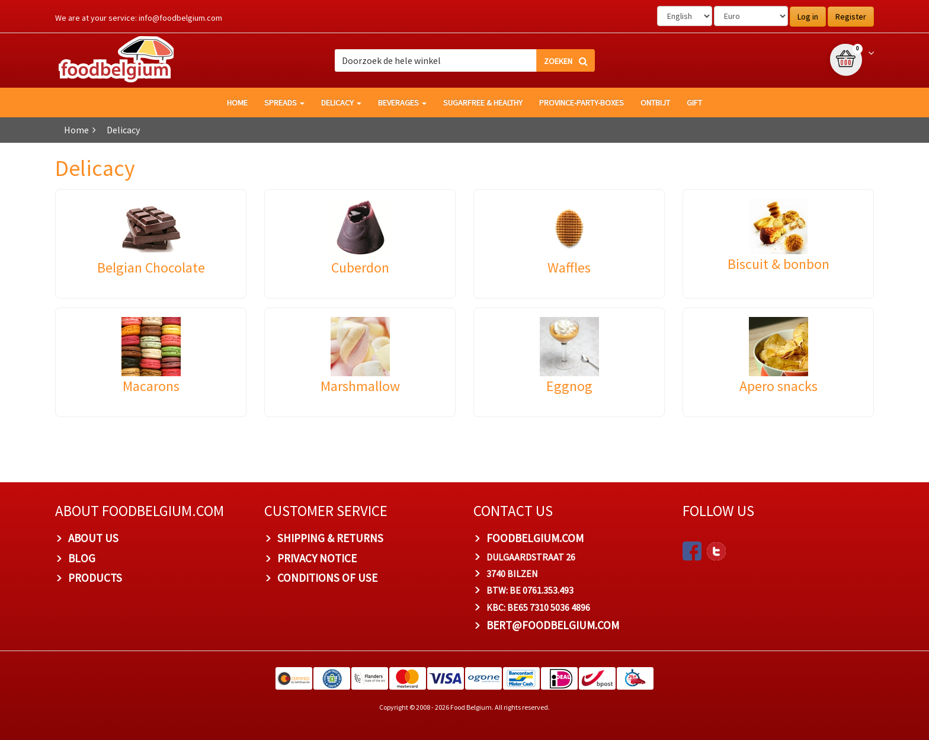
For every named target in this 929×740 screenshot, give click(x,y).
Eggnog (569, 386)
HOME (237, 102)
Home (76, 130)
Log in (807, 16)
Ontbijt (655, 102)
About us (93, 538)
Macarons (151, 386)
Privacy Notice (317, 558)
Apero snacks (778, 386)
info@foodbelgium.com (180, 17)
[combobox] (464, 60)
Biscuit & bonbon (778, 264)
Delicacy (341, 102)
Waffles (569, 267)
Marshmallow (360, 386)
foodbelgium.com (535, 538)
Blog (81, 558)
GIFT (694, 102)
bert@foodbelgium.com (552, 625)
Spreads (284, 102)
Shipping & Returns (330, 538)
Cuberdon (360, 267)
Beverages (402, 102)
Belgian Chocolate (151, 267)
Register (850, 16)
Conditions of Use (327, 578)
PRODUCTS (95, 578)
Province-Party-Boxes (581, 102)
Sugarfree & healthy (483, 102)
